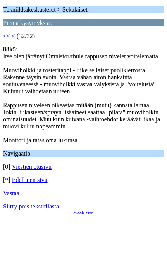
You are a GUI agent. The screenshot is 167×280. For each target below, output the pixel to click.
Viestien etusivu (32, 166)
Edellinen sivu (30, 180)
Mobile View (83, 212)
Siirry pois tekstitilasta (31, 206)
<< (6, 36)
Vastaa (11, 193)
